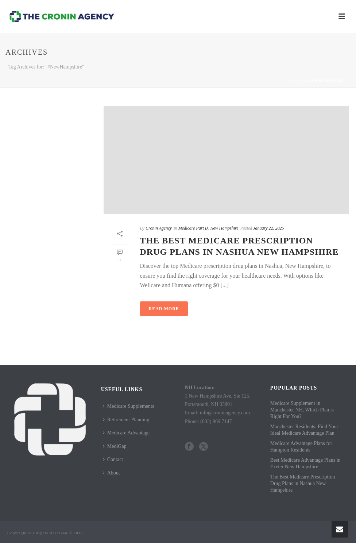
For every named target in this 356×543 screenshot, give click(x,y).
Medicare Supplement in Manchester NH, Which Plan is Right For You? (302, 410)
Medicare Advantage (126, 432)
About (111, 473)
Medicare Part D (193, 228)
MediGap (115, 446)
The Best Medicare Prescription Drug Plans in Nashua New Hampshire (302, 483)
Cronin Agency (159, 228)
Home (295, 81)
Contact (113, 459)
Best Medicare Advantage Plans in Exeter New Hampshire (305, 463)
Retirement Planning (126, 419)
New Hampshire (224, 228)
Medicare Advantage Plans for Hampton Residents (301, 447)
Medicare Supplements (128, 406)
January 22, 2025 (268, 228)
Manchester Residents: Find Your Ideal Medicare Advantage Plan (304, 430)
